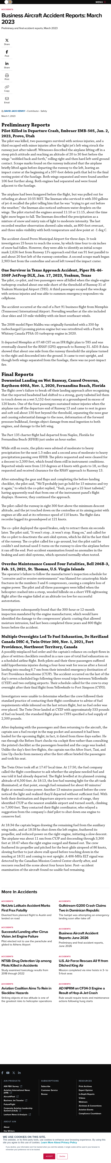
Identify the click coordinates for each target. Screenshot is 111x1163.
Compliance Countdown (90, 1113)
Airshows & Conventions (90, 1106)
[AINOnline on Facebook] (2, 1073)
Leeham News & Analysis (17, 1114)
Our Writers (9, 1131)
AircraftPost (11, 1096)
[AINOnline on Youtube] (8, 1073)
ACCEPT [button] (49, 1156)
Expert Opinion (86, 1090)
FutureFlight (9, 1104)
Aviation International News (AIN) (17, 1091)
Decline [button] (62, 1156)
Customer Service (49, 1090)
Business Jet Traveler (15, 1100)
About (6, 1127)
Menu (101, 2)
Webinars (83, 1102)
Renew (44, 1094)
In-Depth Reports (87, 1094)
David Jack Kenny (14, 52)
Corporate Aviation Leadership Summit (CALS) (18, 1109)
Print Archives (85, 1086)
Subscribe (45, 1086)
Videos (82, 1098)
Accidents (7, 9)
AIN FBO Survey (13, 1086)
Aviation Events (86, 1109)
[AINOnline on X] (13, 1073)
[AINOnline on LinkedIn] (19, 1073)
